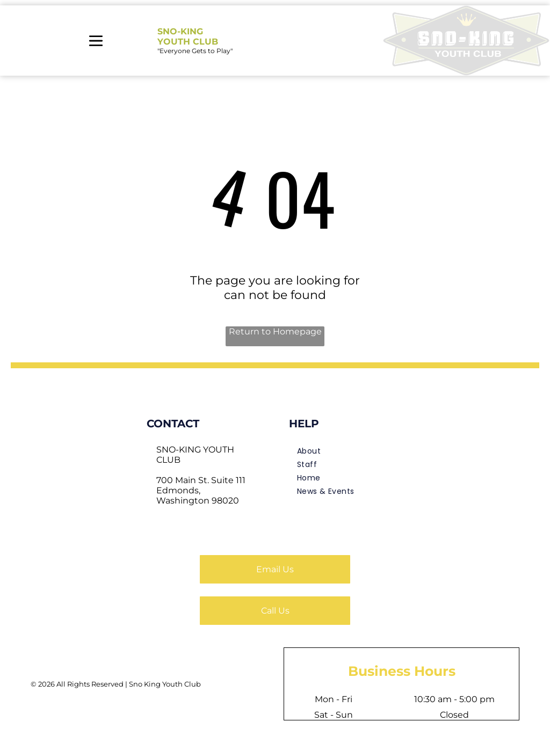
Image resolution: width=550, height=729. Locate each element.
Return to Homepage (275, 331)
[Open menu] (95, 41)
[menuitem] (346, 451)
